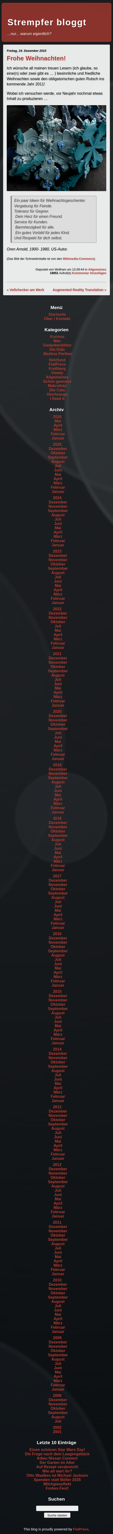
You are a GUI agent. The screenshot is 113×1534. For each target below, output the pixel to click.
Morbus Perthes (58, 354)
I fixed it (57, 399)
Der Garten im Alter (57, 1463)
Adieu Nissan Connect (57, 1458)
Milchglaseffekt (57, 1484)
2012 (57, 1165)
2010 (57, 1280)
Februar (58, 434)
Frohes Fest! (57, 1488)
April (58, 425)
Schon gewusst (57, 381)
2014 (57, 1049)
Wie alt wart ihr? (57, 1471)
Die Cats (57, 390)
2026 (57, 417)
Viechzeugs (57, 394)
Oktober (57, 453)
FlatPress (57, 364)
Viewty (57, 373)
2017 (57, 876)
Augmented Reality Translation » (79, 290)
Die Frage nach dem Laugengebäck (57, 1454)
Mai (58, 421)
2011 (57, 1222)
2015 (57, 992)
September (58, 457)
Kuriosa (57, 337)
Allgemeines (97, 269)
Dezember (58, 449)
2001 (57, 1432)
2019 (57, 765)
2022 (57, 609)
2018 (57, 818)
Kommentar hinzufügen (89, 273)
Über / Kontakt (57, 319)
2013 (57, 1107)
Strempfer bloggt (46, 22)
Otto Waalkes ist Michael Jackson (57, 1475)
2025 (57, 444)
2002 (57, 1427)
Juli (58, 466)
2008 (57, 1396)
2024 (57, 498)
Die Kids (57, 349)
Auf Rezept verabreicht (57, 1467)
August (57, 462)
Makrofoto (57, 386)
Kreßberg (57, 369)
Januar (58, 438)
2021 (57, 654)
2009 (57, 1338)
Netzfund (57, 360)
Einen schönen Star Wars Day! (57, 1450)
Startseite (57, 314)
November (58, 506)
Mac (57, 341)
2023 (57, 551)
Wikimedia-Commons (78, 258)
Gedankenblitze (57, 345)
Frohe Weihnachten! (36, 58)
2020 (57, 712)
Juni (58, 470)
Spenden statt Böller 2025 (57, 1480)
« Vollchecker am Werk (25, 290)
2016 (57, 934)
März (58, 430)
